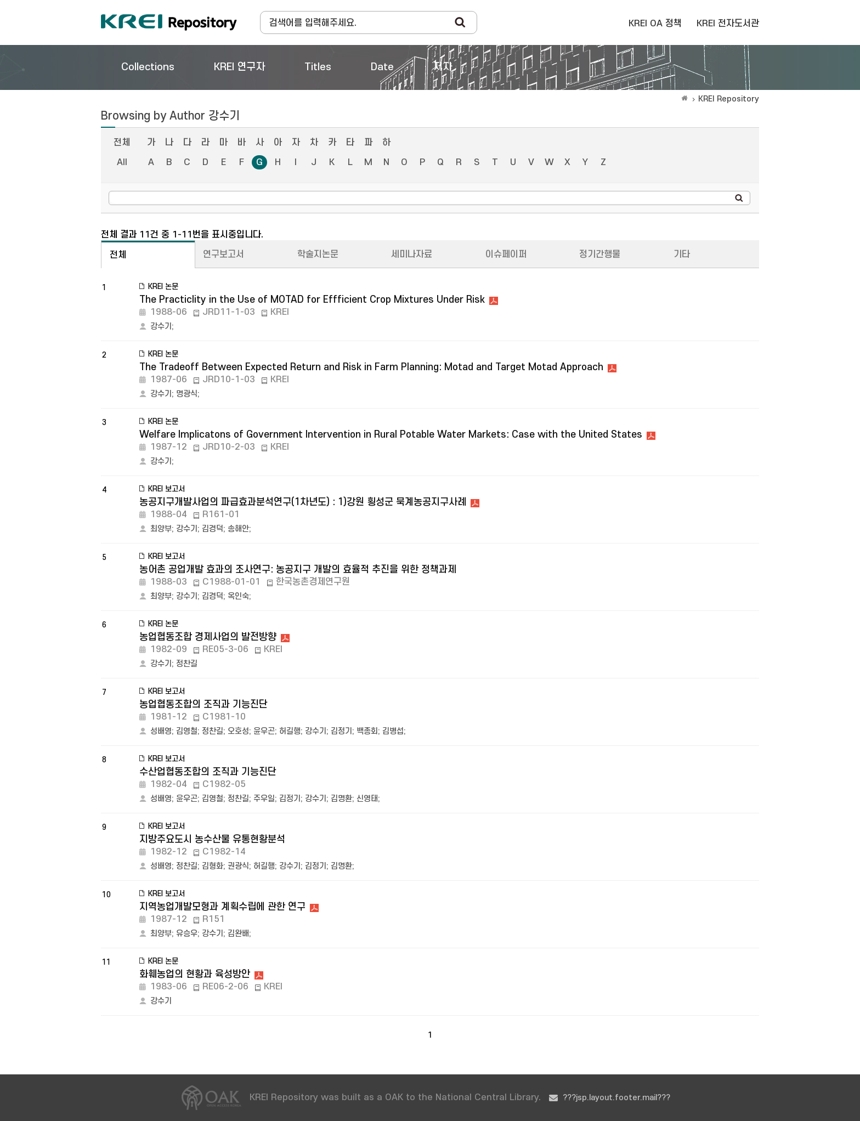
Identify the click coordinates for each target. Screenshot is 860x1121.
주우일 (264, 798)
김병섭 (393, 731)
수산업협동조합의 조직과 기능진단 (207, 772)
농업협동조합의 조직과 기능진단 (203, 704)
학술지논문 (317, 254)
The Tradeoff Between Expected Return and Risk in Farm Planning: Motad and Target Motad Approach (371, 367)
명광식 (186, 394)
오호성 (238, 731)
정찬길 (186, 664)
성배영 (161, 731)
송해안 (238, 529)
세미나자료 (411, 254)
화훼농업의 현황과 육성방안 (194, 974)
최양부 (161, 529)
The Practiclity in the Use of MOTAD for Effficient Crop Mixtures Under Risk (312, 300)
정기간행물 (599, 254)
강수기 (161, 326)
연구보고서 (223, 254)
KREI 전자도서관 (728, 24)
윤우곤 (264, 731)
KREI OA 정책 (655, 24)
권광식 (238, 866)
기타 (682, 254)
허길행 (290, 731)
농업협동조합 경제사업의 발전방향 (207, 637)
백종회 (367, 731)
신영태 (367, 798)
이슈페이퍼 (506, 254)
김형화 (212, 866)
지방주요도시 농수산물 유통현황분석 (212, 839)
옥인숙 (238, 596)
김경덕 (212, 529)
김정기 (341, 731)
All (122, 162)
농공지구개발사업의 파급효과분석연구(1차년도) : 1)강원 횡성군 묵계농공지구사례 (302, 502)
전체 (122, 143)
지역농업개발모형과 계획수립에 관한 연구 (222, 907)
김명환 (341, 798)
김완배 (238, 933)
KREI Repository (728, 99)
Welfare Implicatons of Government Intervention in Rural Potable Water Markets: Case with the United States (390, 434)
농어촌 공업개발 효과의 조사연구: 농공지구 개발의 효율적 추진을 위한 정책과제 (297, 569)
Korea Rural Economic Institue (169, 22)
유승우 (186, 933)
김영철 (186, 731)
